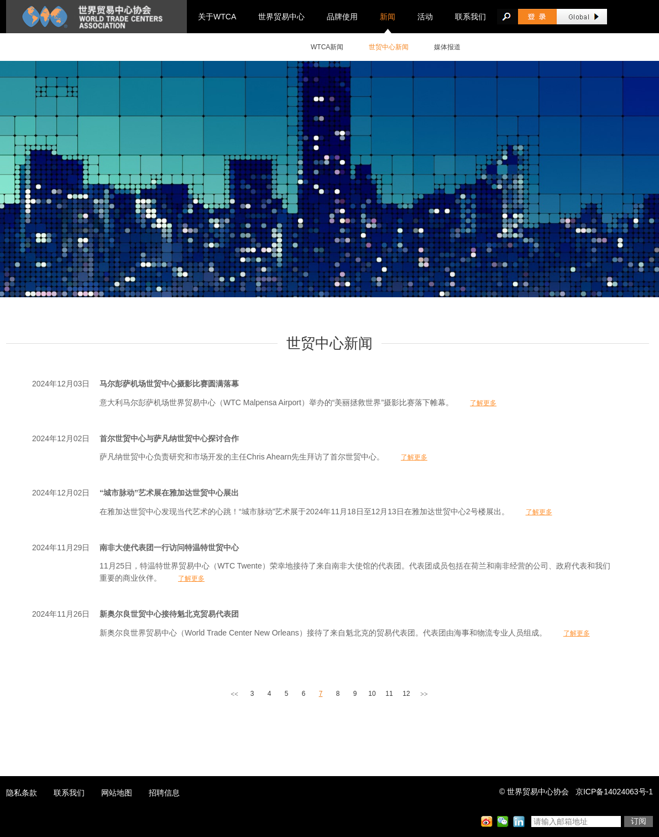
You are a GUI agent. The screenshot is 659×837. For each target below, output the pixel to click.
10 (371, 694)
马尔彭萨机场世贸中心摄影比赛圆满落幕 (169, 383)
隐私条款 (21, 792)
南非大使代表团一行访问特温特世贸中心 (169, 547)
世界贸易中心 (281, 16)
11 (389, 694)
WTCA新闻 (327, 47)
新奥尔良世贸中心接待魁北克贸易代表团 (169, 613)
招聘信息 (164, 792)
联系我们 (470, 16)
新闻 (387, 16)
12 (406, 694)
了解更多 (483, 403)
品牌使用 (342, 16)
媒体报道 (447, 47)
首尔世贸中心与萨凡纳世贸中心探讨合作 (169, 438)
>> (424, 694)
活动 (425, 16)
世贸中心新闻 (389, 47)
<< (234, 694)
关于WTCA (217, 16)
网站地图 (116, 792)
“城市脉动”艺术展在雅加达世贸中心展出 (169, 492)
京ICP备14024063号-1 (614, 791)
